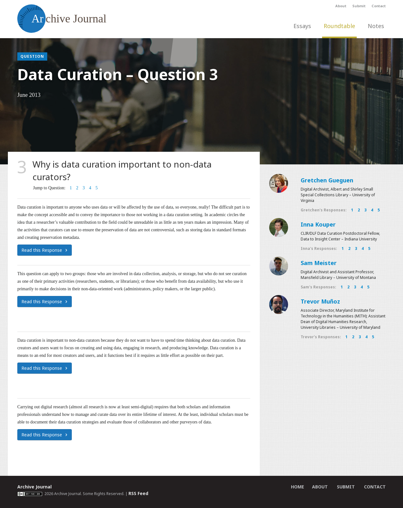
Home (297, 487)
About (340, 5)
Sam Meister (319, 263)
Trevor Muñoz (320, 301)
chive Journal (61, 18)
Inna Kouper (318, 224)
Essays (302, 26)
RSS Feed (138, 493)
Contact (379, 5)
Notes (376, 26)
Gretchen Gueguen (327, 180)
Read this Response (44, 250)
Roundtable (339, 26)
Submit (359, 5)
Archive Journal (34, 487)
